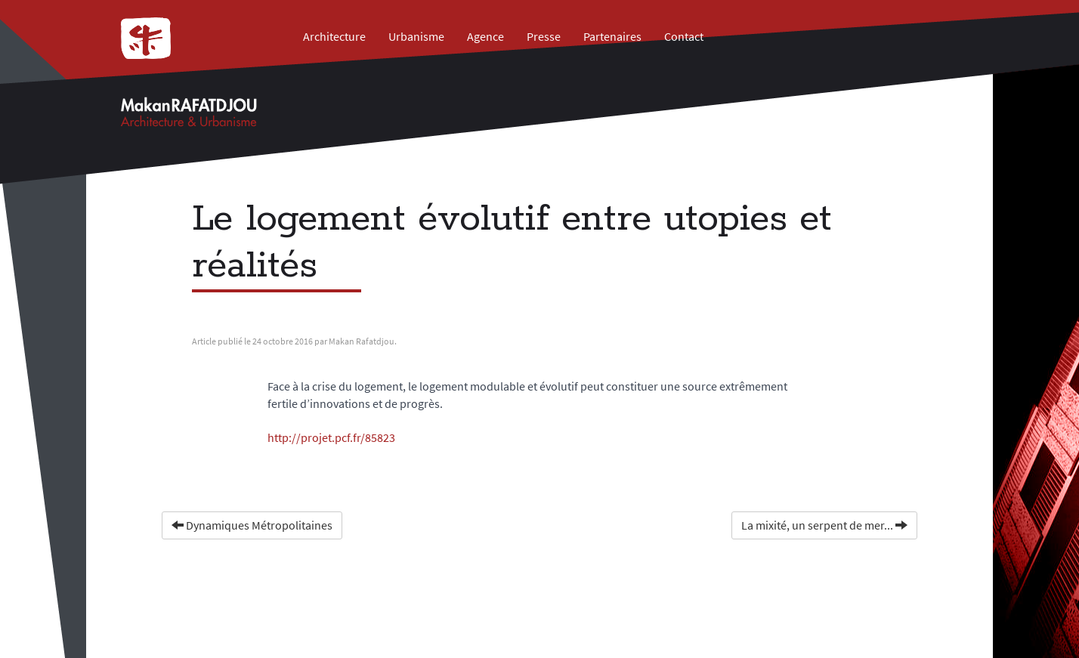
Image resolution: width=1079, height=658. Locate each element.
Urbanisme (416, 36)
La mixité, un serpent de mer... (824, 525)
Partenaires (612, 36)
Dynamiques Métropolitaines (252, 525)
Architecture (334, 36)
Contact (683, 36)
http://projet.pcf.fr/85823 (331, 437)
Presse (544, 36)
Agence (485, 36)
